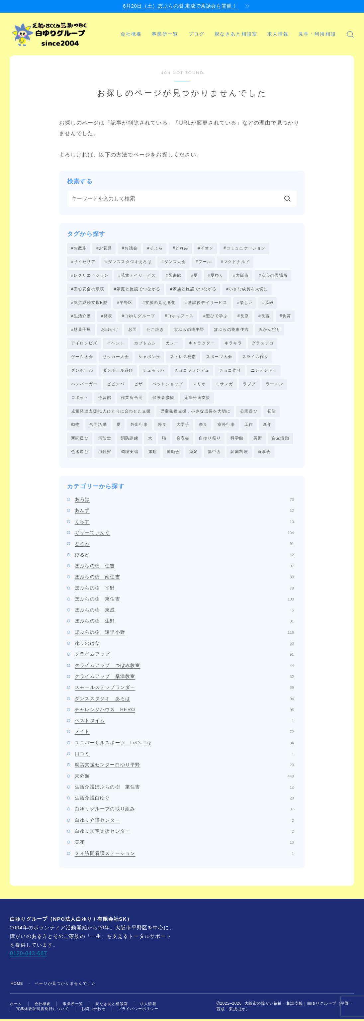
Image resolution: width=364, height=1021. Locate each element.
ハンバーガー (84, 385)
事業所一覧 (177, 26)
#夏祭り (216, 275)
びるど (184, 557)
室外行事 (226, 426)
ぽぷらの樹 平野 (184, 590)
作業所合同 (132, 399)
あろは (184, 502)
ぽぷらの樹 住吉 (184, 568)
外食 (162, 426)
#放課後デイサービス (206, 303)
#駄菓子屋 (81, 330)
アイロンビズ (84, 344)
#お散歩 (79, 248)
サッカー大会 (116, 358)
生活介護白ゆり (184, 800)
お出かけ (110, 330)
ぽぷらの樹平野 (189, 330)
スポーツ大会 (219, 358)
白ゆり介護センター (184, 822)
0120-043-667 (28, 956)
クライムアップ (184, 657)
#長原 (243, 317)
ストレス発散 (183, 358)
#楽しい (245, 303)
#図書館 (173, 275)
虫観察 (105, 454)
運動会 (173, 454)
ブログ (209, 26)
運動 (152, 454)
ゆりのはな (184, 645)
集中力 (214, 454)
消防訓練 (129, 440)
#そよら (155, 248)
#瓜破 (268, 303)
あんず (184, 513)
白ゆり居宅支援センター (184, 833)
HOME (17, 986)
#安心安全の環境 (87, 289)
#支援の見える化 (159, 303)
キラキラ (233, 344)
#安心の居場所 (273, 275)
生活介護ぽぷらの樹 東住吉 (184, 789)
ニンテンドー (264, 372)
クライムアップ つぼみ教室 (184, 668)
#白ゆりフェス (179, 317)
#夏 (194, 275)
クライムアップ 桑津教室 (184, 679)
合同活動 (98, 426)
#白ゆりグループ (138, 317)
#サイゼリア (83, 261)
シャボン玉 (149, 358)
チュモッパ (154, 372)
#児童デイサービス (137, 275)
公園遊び (249, 413)
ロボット (80, 399)
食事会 (264, 454)
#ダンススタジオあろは (128, 261)
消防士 (105, 440)
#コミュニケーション (245, 248)
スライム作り (255, 358)
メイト (184, 734)
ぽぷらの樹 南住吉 (184, 579)
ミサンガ (224, 385)
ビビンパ (116, 385)
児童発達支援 (197, 399)
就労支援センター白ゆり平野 (184, 767)
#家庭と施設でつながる (137, 289)
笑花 (184, 845)
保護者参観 (163, 399)
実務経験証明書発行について (44, 1011)
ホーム (16, 1006)
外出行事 (139, 426)
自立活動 (280, 440)
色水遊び (80, 454)
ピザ (138, 385)
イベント (116, 344)
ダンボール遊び (118, 372)
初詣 (271, 413)
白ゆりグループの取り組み (184, 811)
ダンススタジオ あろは (184, 701)
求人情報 (290, 26)
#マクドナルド (235, 261)
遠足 (193, 454)
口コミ (184, 756)
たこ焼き (155, 330)
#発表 (106, 317)
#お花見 (104, 248)
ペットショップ (167, 385)
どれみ (184, 546)
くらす (184, 524)
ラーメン (274, 385)
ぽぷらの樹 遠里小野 (184, 634)
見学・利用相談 (155, 42)
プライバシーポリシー (146, 1011)
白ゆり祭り (210, 440)
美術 (257, 440)
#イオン (206, 248)
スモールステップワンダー (184, 690)
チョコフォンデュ (192, 372)
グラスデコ (263, 344)
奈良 (203, 426)
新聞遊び (80, 440)
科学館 (237, 440)
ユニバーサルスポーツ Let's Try (184, 745)
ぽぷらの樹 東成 (184, 612)
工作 (248, 426)
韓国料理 (239, 454)
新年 (267, 426)
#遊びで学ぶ (215, 317)
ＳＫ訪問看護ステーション (184, 856)
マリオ (199, 385)
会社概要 (143, 26)
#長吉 (264, 317)
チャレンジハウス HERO (184, 712)
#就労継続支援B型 (89, 303)
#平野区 (125, 303)
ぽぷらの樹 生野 (184, 623)
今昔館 (105, 399)
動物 (75, 426)
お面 (132, 330)
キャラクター (202, 344)
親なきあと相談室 (248, 26)
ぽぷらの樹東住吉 (231, 330)
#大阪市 (241, 275)
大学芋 (183, 426)
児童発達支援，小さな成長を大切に (195, 413)
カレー (172, 344)
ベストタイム (184, 723)
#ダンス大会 (173, 261)
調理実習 (129, 454)
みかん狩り (270, 330)
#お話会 (129, 248)
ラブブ (249, 385)
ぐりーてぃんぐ (184, 535)
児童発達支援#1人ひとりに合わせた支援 (111, 413)
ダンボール (82, 372)
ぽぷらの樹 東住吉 (184, 601)
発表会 (183, 440)
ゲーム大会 (82, 358)
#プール (203, 261)
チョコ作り (230, 372)
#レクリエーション (90, 275)
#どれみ (180, 248)
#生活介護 (81, 317)
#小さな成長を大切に (247, 289)
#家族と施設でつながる (193, 289)
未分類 (184, 778)
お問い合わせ (99, 1011)
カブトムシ (145, 344)
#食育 (285, 317)
